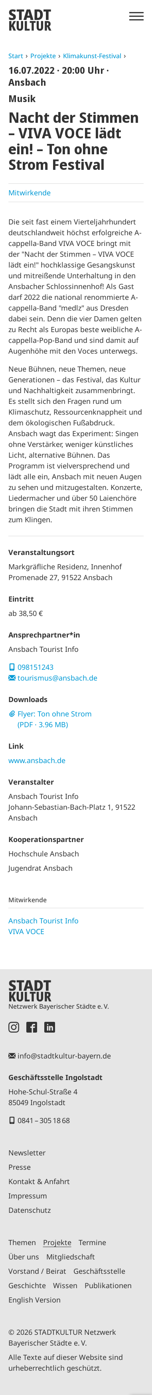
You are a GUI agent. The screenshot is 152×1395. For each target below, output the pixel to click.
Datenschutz (29, 1210)
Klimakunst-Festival (92, 55)
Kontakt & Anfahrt (39, 1181)
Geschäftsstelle (99, 1271)
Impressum (27, 1195)
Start (15, 55)
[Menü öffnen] (136, 16)
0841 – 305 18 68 (44, 1120)
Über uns (23, 1256)
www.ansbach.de (36, 760)
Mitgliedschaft (70, 1256)
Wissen (65, 1285)
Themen (22, 1242)
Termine (92, 1242)
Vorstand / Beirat (37, 1271)
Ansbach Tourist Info (43, 920)
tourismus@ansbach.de (57, 678)
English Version (34, 1299)
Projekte (43, 55)
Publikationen (108, 1285)
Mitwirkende (29, 192)
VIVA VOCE (26, 931)
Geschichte (27, 1285)
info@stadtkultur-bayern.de (64, 1056)
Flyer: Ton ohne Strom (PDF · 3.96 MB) (55, 719)
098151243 (35, 667)
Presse (19, 1167)
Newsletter (26, 1152)
